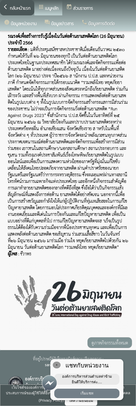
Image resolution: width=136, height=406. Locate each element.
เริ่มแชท (87, 393)
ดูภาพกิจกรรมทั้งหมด (109, 342)
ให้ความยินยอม (81, 400)
